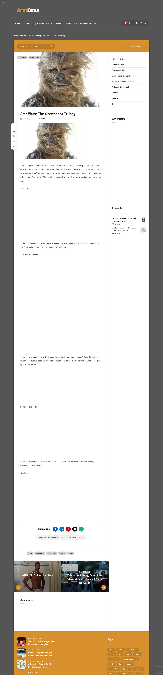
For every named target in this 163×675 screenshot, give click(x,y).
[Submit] (52, 46)
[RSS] (145, 23)
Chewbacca (40, 553)
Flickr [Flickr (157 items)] (111, 671)
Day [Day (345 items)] (120, 661)
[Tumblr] (141, 23)
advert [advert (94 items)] (121, 647)
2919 (42, 119)
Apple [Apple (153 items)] (111, 652)
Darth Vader (52, 553)
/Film (25, 473)
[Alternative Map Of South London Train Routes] (21, 661)
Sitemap (115, 98)
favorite (62, 553)
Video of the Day (35, 36)
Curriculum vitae (43, 23)
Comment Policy (119, 70)
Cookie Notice (118, 64)
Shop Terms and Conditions (123, 76)
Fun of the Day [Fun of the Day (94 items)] (124, 671)
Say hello (85, 23)
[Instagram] (133, 23)
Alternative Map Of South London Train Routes (39, 662)
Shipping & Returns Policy (122, 87)
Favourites (23, 36)
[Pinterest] (137, 23)
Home (17, 23)
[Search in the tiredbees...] (36, 46)
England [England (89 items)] (126, 666)
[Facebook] (129, 23)
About (27, 23)
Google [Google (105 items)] (138, 671)
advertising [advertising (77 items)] (133, 647)
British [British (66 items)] (137, 652)
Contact (115, 93)
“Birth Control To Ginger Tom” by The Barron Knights (41, 640)
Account (71, 23)
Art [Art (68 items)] (120, 652)
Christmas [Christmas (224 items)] (113, 656)
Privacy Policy (118, 59)
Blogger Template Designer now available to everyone (40, 651)
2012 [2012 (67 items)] (111, 647)
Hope (71, 553)
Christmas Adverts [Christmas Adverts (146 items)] (130, 656)
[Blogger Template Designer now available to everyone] (21, 650)
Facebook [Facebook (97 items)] (138, 666)
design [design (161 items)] (129, 661)
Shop (59, 23)
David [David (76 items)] (111, 661)
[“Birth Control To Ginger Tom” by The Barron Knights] (21, 638)
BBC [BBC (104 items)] (128, 652)
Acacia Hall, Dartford (38, 672)
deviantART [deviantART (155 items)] (113, 666)
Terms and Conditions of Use (124, 82)
